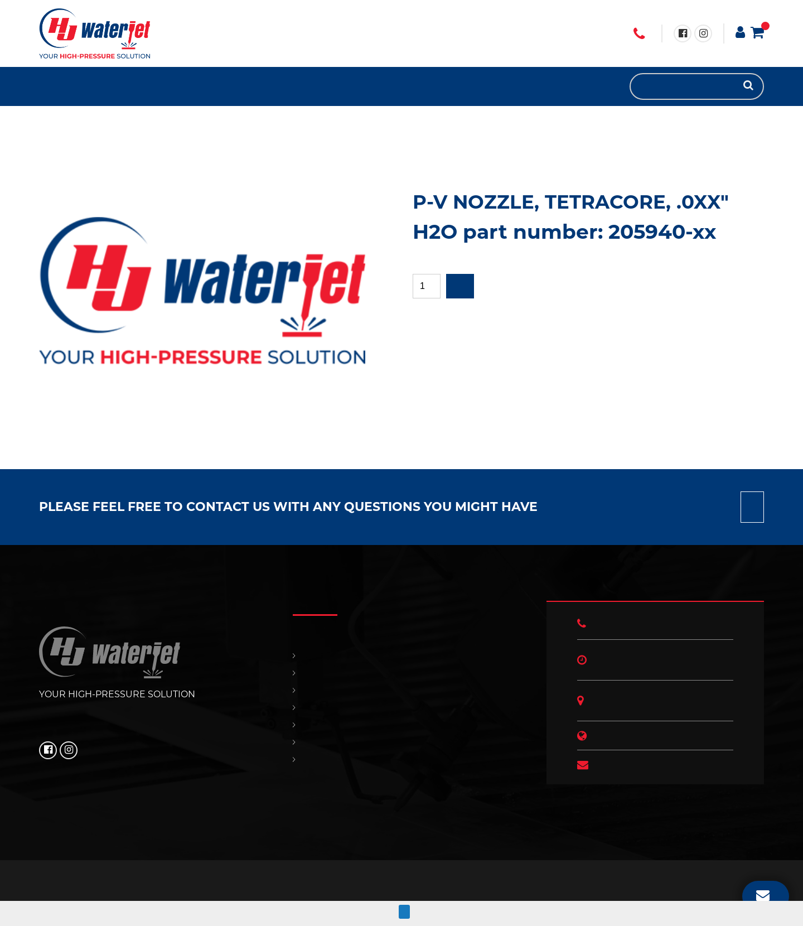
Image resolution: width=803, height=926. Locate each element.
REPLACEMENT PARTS (66, 86)
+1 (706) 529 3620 (639, 34)
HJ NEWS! (111, 86)
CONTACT (89, 86)
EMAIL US (763, 894)
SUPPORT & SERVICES (78, 86)
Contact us (752, 507)
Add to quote (460, 286)
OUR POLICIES (100, 86)
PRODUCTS (55, 86)
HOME (44, 86)
